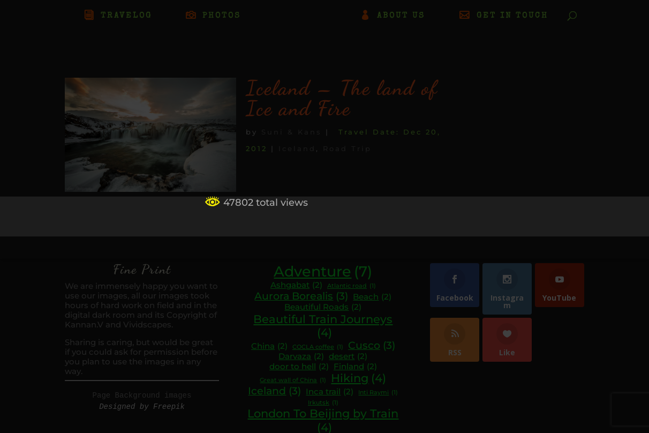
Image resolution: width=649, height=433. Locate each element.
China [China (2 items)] (269, 346)
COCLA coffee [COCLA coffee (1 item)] (317, 347)
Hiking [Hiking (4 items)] (358, 378)
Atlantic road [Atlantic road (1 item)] (351, 286)
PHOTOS (221, 16)
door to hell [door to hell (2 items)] (299, 367)
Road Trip (347, 148)
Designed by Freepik (142, 406)
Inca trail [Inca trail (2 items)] (329, 392)
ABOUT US (401, 16)
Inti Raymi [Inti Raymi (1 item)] (378, 393)
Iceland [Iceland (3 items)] (274, 391)
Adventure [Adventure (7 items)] (323, 271)
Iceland (297, 148)
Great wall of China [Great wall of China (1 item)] (293, 380)
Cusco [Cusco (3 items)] (371, 346)
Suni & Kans (291, 132)
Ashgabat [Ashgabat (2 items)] (296, 285)
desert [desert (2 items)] (348, 357)
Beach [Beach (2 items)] (372, 297)
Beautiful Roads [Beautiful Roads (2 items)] (322, 307)
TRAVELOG (126, 16)
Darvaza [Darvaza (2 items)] (301, 357)
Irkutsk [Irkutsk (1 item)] (323, 403)
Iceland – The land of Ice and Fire (342, 98)
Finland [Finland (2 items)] (355, 367)
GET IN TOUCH (512, 16)
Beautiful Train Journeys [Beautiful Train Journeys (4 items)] (323, 326)
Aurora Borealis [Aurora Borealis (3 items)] (301, 296)
